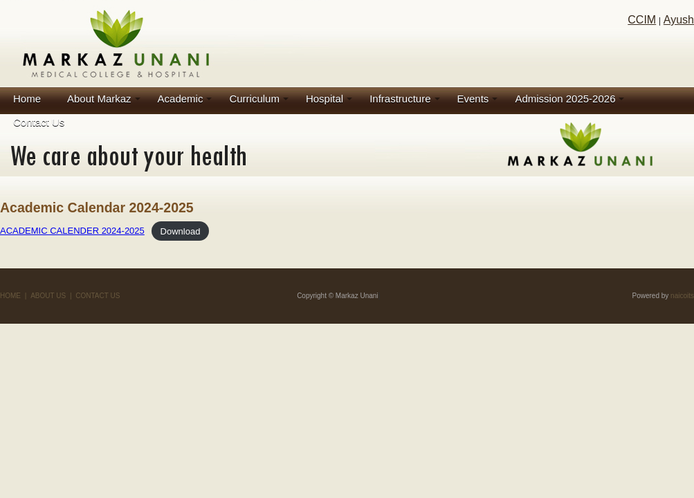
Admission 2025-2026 (565, 98)
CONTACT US (97, 295)
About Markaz (99, 98)
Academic (180, 98)
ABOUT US (48, 295)
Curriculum (254, 98)
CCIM (642, 20)
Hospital (324, 98)
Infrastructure (399, 98)
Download (181, 230)
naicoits (682, 295)
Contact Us (38, 122)
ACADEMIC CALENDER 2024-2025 (72, 230)
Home (27, 98)
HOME (10, 295)
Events (473, 98)
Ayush (679, 20)
